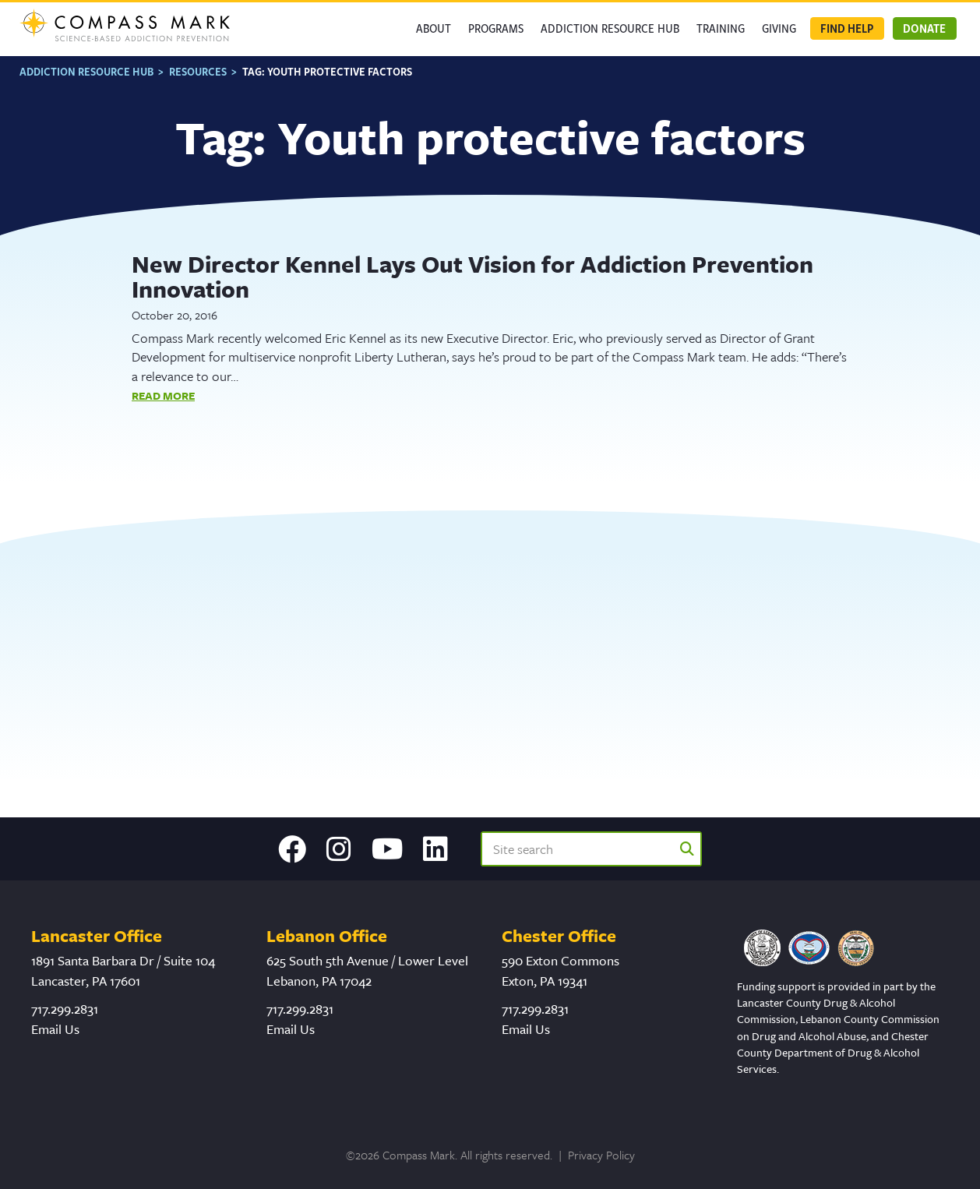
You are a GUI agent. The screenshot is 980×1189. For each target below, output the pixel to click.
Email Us (55, 1029)
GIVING (779, 28)
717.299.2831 (64, 1008)
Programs (495, 28)
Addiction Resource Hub (610, 28)
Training (720, 28)
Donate (924, 28)
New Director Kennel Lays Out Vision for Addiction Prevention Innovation (472, 276)
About (433, 28)
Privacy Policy (601, 1154)
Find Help (846, 28)
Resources (198, 71)
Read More (163, 395)
